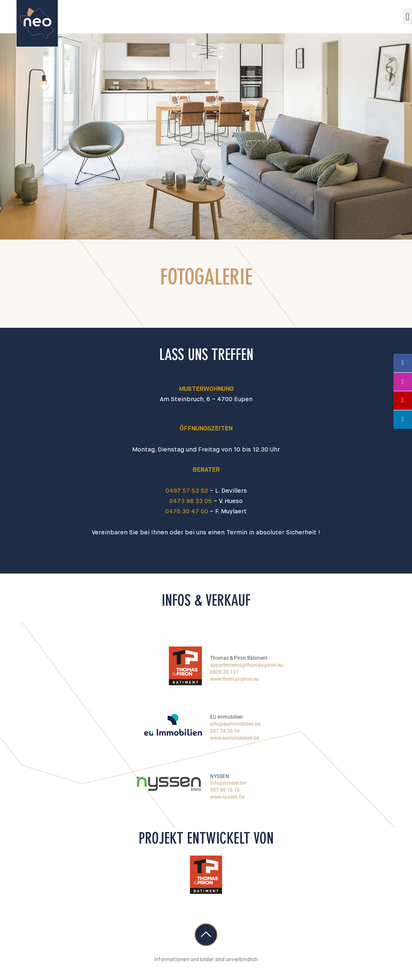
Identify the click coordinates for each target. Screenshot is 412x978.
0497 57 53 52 (187, 491)
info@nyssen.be (228, 783)
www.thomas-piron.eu (234, 679)
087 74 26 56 (225, 731)
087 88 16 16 (225, 790)
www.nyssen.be (227, 797)
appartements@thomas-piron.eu (246, 665)
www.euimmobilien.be (234, 738)
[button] (407, 16)
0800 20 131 (224, 672)
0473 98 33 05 (190, 501)
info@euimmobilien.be (235, 724)
